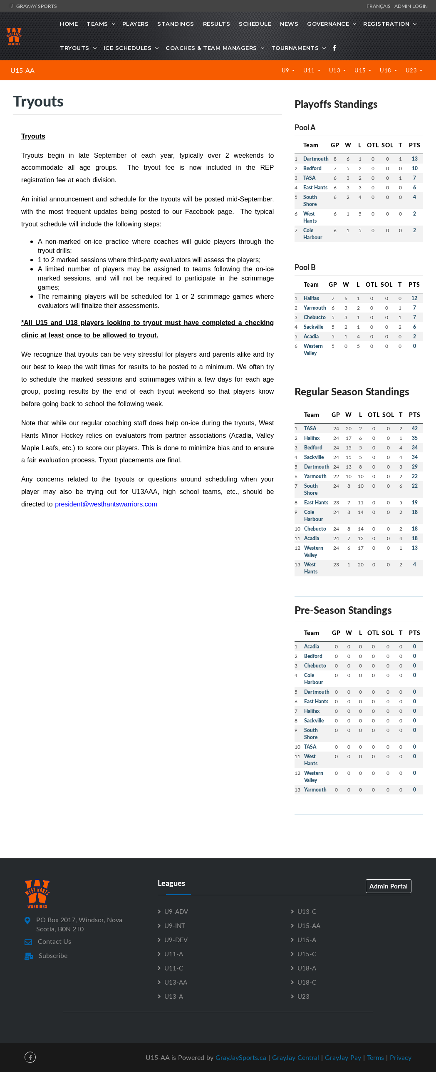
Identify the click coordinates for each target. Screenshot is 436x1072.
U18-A (306, 968)
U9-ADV (176, 911)
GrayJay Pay (343, 1057)
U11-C (173, 968)
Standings (175, 23)
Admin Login (411, 5)
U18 (386, 70)
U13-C (306, 911)
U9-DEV (176, 940)
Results (216, 23)
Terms (375, 1057)
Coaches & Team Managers (211, 48)
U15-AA (22, 70)
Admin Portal (388, 886)
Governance (328, 23)
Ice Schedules (128, 48)
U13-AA (175, 982)
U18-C (306, 982)
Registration (386, 23)
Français (380, 5)
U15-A (306, 940)
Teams (97, 23)
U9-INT (174, 925)
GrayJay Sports (32, 5)
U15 (360, 70)
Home (69, 23)
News (289, 23)
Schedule (255, 23)
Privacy (400, 1057)
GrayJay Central (295, 1057)
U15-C (306, 954)
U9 (286, 70)
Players (135, 23)
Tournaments (295, 48)
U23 (412, 70)
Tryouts (74, 48)
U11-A (173, 954)
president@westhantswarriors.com (106, 504)
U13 (335, 70)
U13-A (173, 996)
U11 (309, 70)
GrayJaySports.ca (241, 1057)
